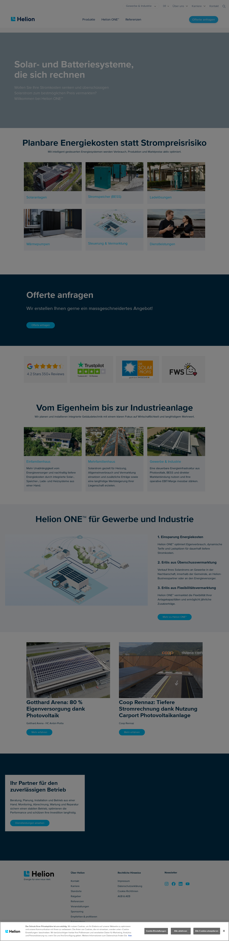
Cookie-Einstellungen (156, 931)
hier (130, 935)
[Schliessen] (223, 930)
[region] (114, 931)
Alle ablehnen (180, 931)
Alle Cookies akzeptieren (206, 931)
